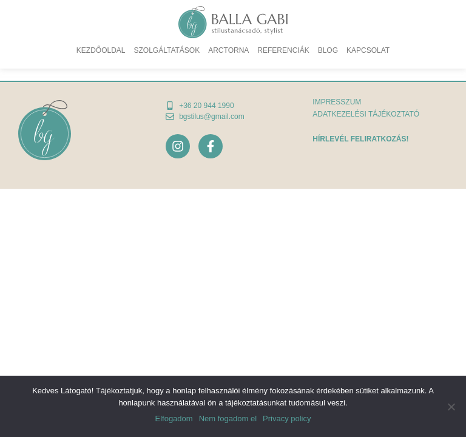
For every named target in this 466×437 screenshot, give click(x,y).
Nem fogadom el (228, 418)
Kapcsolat (368, 50)
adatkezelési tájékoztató (365, 114)
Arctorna (228, 50)
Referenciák (283, 50)
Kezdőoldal (101, 50)
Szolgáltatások (167, 50)
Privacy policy (287, 418)
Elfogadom (173, 418)
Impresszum (336, 102)
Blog (328, 50)
